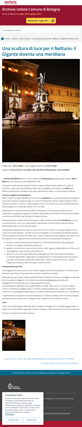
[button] (41, 20)
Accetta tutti (13, 420)
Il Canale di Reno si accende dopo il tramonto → (60, 363)
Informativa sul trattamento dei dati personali (45, 413)
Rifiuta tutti (32, 420)
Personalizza (9, 414)
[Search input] (41, 30)
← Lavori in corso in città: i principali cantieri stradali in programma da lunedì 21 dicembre (38, 358)
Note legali (66, 413)
